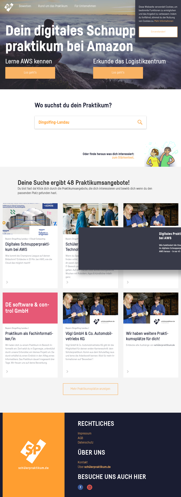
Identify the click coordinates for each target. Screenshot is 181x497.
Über (94, 467)
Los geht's (30, 72)
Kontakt (83, 462)
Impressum (84, 433)
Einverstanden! (158, 31)
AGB (80, 438)
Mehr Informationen (163, 21)
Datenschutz (85, 442)
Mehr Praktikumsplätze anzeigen (90, 389)
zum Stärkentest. (123, 157)
